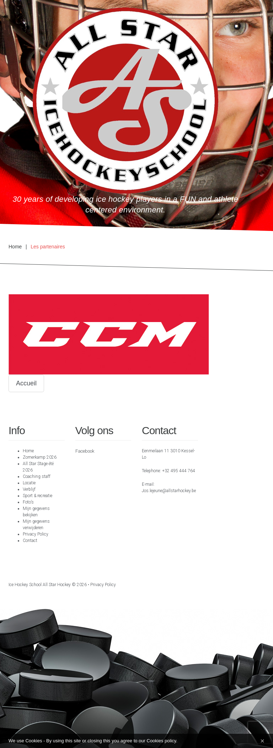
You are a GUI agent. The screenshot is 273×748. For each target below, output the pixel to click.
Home (15, 246)
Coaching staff (36, 476)
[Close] (262, 740)
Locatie (29, 482)
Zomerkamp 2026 (40, 457)
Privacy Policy (35, 534)
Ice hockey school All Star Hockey (40, 584)
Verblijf (29, 489)
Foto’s (28, 502)
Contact (30, 540)
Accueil (26, 383)
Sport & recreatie (37, 495)
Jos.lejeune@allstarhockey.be (169, 490)
